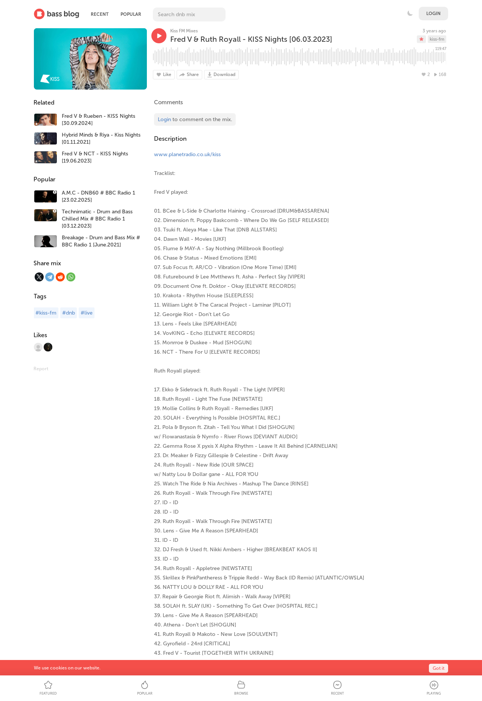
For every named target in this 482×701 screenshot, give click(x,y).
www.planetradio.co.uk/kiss (187, 154)
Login (433, 13)
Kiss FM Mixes (184, 30)
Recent (99, 14)
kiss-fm (437, 39)
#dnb (68, 313)
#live (87, 313)
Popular (130, 14)
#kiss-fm (45, 313)
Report (41, 368)
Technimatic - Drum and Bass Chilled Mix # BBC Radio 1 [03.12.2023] (97, 218)
